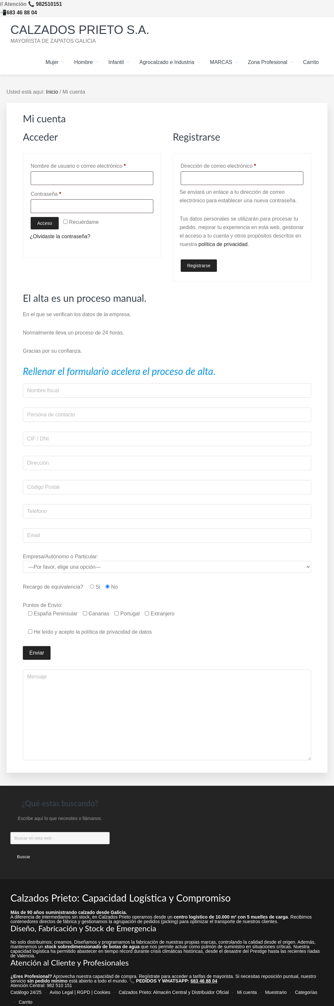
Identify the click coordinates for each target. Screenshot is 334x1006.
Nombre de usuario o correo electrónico (91, 165)
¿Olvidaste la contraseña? (60, 236)
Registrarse (199, 265)
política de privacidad (223, 244)
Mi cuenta (247, 990)
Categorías (306, 990)
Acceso (44, 223)
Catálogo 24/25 (25, 990)
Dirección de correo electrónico (231, 165)
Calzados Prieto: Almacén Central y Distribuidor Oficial (174, 990)
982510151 (49, 4)
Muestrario (276, 990)
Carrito (25, 995)
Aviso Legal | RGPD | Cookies (80, 990)
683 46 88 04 (22, 12)
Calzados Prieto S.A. (85, 29)
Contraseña (58, 193)
